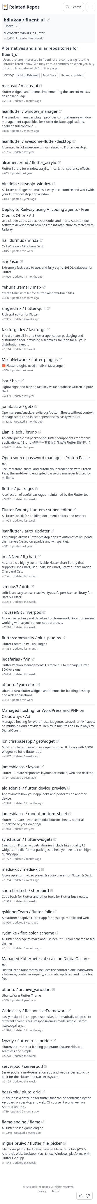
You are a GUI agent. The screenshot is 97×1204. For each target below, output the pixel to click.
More (12, 26)
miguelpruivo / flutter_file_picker (32, 1143)
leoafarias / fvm (16, 659)
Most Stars (49, 75)
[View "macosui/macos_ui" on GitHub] (40, 85)
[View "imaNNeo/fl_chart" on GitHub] (39, 556)
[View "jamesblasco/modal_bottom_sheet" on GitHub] (70, 813)
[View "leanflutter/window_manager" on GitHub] (60, 111)
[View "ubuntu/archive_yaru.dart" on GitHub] (53, 989)
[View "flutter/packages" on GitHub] (37, 488)
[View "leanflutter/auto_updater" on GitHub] (52, 531)
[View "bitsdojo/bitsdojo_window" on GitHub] (54, 183)
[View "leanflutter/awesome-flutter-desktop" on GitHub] (74, 141)
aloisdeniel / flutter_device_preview (34, 788)
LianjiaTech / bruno (19, 432)
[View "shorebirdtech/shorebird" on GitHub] (51, 890)
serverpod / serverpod (22, 1066)
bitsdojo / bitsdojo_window (26, 183)
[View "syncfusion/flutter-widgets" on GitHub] (55, 839)
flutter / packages (18, 488)
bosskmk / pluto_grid (21, 1092)
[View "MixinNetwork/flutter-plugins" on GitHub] (60, 359)
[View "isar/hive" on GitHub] (22, 381)
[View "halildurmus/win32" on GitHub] (41, 240)
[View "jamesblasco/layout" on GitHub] (42, 767)
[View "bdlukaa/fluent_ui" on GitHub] (48, 20)
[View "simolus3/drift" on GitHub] (32, 586)
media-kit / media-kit (21, 869)
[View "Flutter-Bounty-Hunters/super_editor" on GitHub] (74, 509)
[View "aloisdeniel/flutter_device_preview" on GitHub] (69, 788)
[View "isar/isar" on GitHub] (21, 261)
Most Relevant (28, 75)
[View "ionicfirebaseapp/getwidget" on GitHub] (57, 741)
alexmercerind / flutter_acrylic (29, 162)
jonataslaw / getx (17, 406)
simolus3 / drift (16, 586)
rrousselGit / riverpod (21, 612)
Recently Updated (72, 75)
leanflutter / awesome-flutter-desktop (36, 141)
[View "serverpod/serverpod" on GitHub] (45, 1066)
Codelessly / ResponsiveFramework (34, 1010)
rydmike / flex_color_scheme (28, 933)
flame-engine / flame (21, 1122)
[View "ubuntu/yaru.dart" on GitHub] (38, 684)
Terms (55, 1191)
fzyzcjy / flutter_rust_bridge (27, 1040)
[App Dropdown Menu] (90, 7)
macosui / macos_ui (20, 85)
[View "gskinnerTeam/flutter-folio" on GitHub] (55, 911)
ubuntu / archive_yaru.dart (26, 989)
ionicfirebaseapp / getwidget (28, 741)
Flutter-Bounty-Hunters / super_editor (37, 509)
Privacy (42, 1191)
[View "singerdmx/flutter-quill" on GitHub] (48, 308)
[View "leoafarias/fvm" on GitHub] (33, 659)
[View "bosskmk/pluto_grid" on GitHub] (43, 1092)
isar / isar (10, 261)
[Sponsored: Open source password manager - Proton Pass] (48, 467)
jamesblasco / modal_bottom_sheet (34, 813)
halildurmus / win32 (20, 240)
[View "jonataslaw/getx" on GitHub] (36, 406)
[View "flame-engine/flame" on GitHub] (43, 1122)
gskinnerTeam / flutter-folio (27, 911)
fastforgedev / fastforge (24, 329)
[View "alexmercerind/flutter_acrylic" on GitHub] (59, 162)
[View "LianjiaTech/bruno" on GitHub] (39, 432)
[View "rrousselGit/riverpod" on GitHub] (44, 612)
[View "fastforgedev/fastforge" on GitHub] (48, 329)
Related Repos (24, 7)
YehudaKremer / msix (21, 287)
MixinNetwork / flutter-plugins (30, 359)
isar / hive (11, 380)
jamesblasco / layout (21, 766)
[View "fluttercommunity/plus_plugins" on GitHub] (63, 638)
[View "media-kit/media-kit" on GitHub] (42, 869)
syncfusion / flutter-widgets (27, 839)
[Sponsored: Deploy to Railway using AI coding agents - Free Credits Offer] (48, 219)
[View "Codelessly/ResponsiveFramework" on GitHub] (69, 1010)
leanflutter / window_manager (30, 111)
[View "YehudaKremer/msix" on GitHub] (44, 287)
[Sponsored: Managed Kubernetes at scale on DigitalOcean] (48, 968)
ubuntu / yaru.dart (19, 684)
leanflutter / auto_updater (26, 531)
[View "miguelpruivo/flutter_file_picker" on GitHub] (64, 1143)
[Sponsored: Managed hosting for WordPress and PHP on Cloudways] (48, 720)
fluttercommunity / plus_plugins (31, 637)
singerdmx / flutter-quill (24, 308)
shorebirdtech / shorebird (25, 890)
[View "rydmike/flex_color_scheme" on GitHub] (56, 933)
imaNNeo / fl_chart (19, 556)
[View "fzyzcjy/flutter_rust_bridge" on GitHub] (54, 1040)
